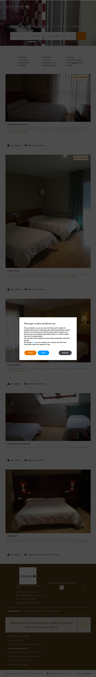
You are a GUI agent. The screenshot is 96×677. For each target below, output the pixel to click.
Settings (65, 353)
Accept (30, 353)
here (33, 342)
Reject (43, 353)
